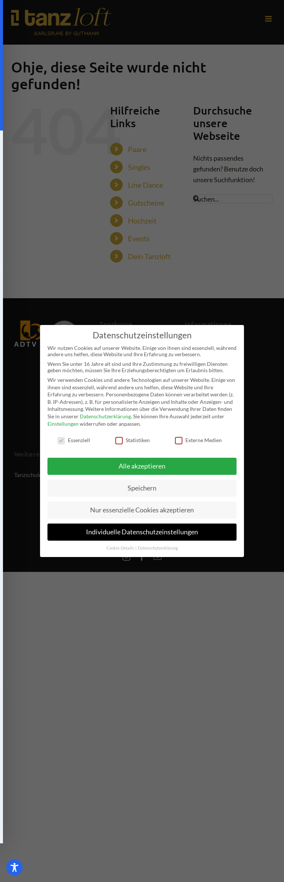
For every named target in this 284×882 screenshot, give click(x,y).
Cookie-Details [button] (120, 548)
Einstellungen (63, 424)
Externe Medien (198, 440)
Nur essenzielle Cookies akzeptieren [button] (142, 510)
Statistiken (132, 440)
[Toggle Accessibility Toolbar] (14, 867)
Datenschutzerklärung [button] (158, 548)
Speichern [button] (142, 488)
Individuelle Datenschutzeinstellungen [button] (142, 532)
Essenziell (73, 440)
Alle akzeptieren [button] (142, 466)
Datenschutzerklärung (105, 416)
